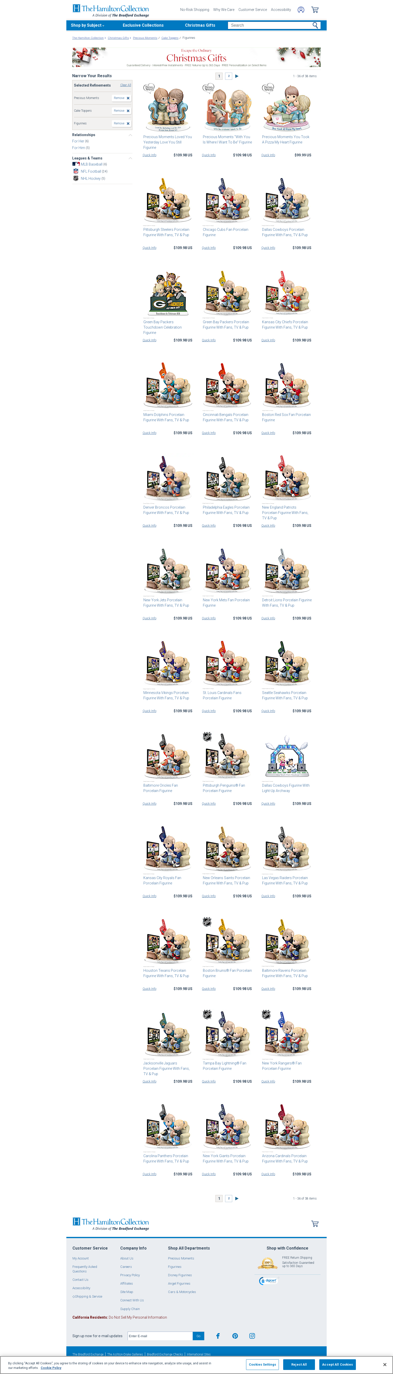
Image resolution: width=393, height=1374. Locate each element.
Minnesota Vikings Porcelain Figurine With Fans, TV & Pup (165, 695)
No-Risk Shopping (194, 10)
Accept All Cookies (337, 1364)
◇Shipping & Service (87, 1296)
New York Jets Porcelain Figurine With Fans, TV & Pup (165, 602)
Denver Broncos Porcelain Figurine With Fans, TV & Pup (165, 510)
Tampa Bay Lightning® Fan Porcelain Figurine (223, 1066)
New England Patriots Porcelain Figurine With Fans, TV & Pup (286, 510)
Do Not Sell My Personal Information (119, 1317)
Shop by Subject (86, 25)
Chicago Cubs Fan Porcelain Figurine (224, 232)
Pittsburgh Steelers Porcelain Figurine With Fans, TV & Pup (166, 232)
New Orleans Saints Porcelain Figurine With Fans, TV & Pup (225, 880)
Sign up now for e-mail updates (97, 1336)
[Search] (274, 25)
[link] (269, 1282)
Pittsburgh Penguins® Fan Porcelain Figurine (223, 788)
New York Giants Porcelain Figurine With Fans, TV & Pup (225, 1158)
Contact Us (80, 1280)
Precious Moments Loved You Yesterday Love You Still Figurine (167, 142)
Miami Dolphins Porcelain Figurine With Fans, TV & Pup (165, 417)
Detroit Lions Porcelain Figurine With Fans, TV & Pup (286, 602)
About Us (126, 1258)
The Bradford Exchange (87, 1354)
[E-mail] (160, 1336)
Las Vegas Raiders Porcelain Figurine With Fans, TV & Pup (284, 880)
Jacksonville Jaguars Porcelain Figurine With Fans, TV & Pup (167, 1066)
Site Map (126, 1292)
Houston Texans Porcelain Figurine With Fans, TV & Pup (165, 973)
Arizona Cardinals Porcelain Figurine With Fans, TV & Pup (284, 1158)
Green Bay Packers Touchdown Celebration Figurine (168, 324)
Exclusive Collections (143, 25)
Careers (126, 1267)
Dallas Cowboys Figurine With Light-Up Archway (285, 788)
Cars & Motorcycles (182, 1292)
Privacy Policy (130, 1275)
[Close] (384, 1364)
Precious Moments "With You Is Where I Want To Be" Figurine (227, 139)
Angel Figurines (179, 1283)
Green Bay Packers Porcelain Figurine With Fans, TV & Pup (225, 324)
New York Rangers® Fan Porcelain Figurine (281, 1066)
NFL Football (91, 171)
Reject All (299, 1364)
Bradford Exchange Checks (165, 1354)
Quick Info (149, 155)
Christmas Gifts (200, 25)
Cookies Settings (262, 1364)
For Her (78, 141)
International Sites (199, 1354)
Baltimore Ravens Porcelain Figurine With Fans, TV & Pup (284, 973)
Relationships (83, 135)
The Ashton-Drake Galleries (125, 1354)
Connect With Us (132, 1300)
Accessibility (281, 10)
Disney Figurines (180, 1275)
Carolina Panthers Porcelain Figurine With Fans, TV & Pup (165, 1158)
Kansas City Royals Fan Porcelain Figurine (161, 880)
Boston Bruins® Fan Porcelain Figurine (226, 973)
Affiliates (126, 1283)
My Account (80, 1258)
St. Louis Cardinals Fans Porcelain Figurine (221, 695)
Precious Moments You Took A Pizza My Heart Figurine (286, 139)
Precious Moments (181, 1258)
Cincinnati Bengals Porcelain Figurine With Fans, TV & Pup (225, 417)
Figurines (175, 1267)
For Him (79, 148)
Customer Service (252, 10)
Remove (119, 98)
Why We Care (223, 10)
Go (198, 1336)
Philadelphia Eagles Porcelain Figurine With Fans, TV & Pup (225, 510)
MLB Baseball (92, 164)
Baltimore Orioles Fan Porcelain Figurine (168, 788)
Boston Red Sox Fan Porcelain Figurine (285, 417)
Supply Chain (130, 1309)
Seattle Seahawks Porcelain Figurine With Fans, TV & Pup (284, 695)
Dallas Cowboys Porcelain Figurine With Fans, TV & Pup (284, 232)
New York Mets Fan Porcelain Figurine (225, 602)
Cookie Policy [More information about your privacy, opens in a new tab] (51, 1368)
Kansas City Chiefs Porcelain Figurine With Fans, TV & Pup (284, 324)
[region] (196, 1365)
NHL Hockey (91, 178)
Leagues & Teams (87, 158)
